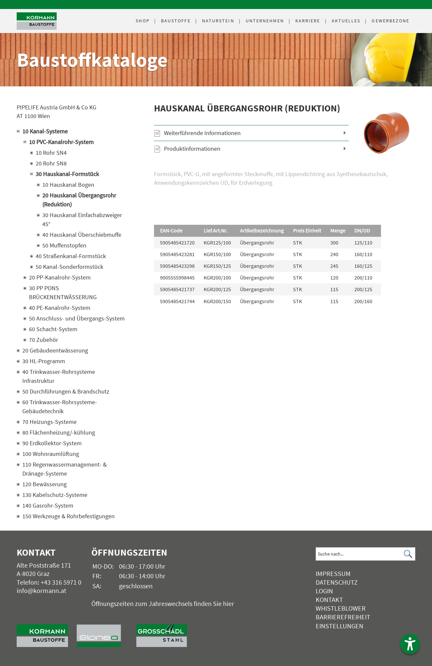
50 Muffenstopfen (64, 245)
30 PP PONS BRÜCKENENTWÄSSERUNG (63, 292)
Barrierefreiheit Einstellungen (343, 621)
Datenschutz (337, 582)
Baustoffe (176, 21)
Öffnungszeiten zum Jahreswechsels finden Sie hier (162, 603)
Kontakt (329, 599)
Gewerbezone (390, 21)
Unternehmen (265, 21)
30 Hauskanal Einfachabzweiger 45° (82, 219)
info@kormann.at (41, 590)
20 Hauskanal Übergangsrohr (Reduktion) (79, 199)
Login (324, 591)
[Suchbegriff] (365, 554)
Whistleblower (341, 608)
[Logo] (37, 21)
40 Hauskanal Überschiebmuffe (81, 234)
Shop (142, 21)
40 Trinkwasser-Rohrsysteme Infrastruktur (58, 376)
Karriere (307, 21)
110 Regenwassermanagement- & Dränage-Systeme (64, 469)
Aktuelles (346, 21)
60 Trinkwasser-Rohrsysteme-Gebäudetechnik (59, 406)
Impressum (333, 573)
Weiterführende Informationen (202, 133)
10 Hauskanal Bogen (68, 184)
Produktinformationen (192, 148)
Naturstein (218, 21)
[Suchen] (408, 554)
